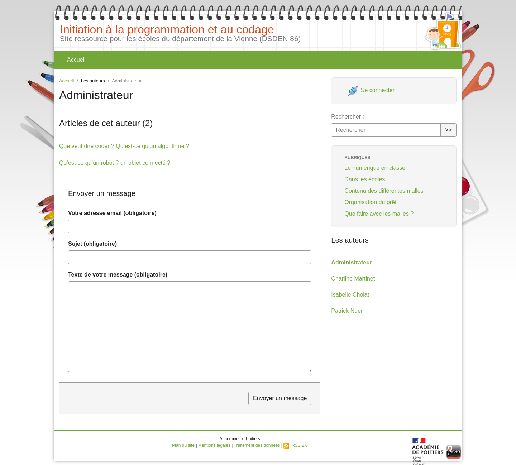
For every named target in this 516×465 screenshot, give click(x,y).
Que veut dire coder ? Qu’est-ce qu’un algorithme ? (124, 146)
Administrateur (351, 262)
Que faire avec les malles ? (379, 214)
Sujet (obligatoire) (92, 244)
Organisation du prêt (370, 202)
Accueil (76, 60)
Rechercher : (347, 117)
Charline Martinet (353, 278)
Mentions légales (214, 445)
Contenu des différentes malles (383, 191)
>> (448, 130)
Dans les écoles (364, 179)
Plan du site (183, 445)
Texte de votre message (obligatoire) (117, 275)
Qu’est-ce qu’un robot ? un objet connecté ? (114, 163)
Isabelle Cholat (350, 295)
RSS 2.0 (295, 445)
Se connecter (371, 90)
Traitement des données (257, 445)
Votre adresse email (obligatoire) (112, 213)
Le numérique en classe (374, 168)
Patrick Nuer (347, 311)
